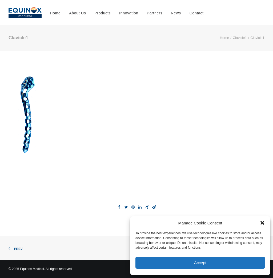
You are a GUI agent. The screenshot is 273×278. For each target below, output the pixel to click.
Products (102, 13)
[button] (262, 222)
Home (55, 13)
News (176, 13)
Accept (200, 262)
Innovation (128, 13)
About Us (77, 13)
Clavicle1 (240, 38)
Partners (155, 13)
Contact (197, 13)
